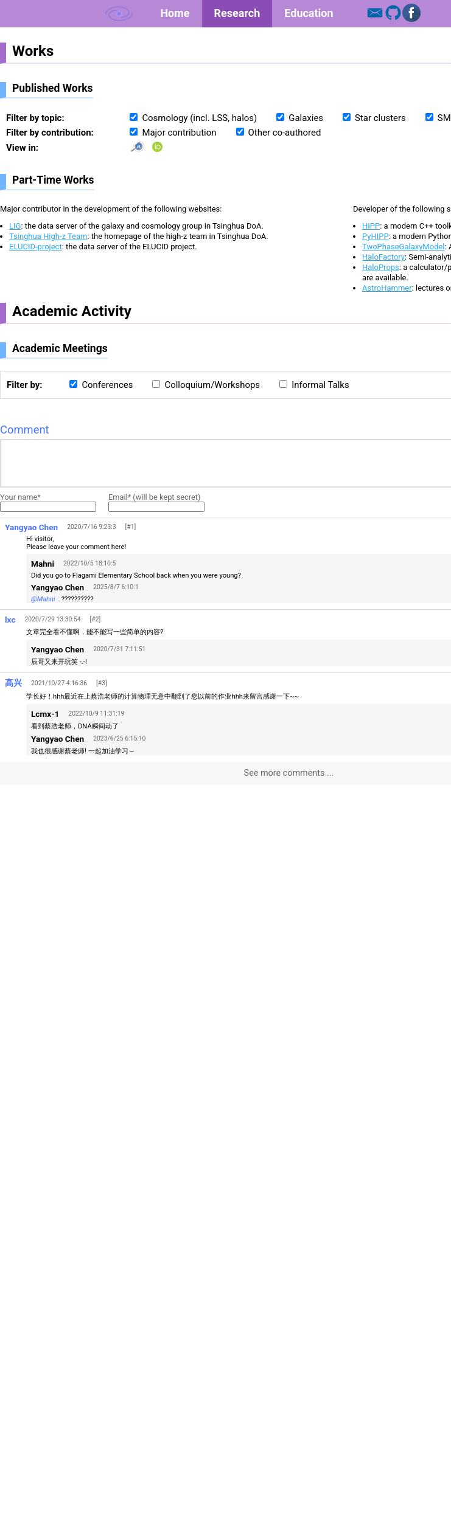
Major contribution (179, 132)
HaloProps (380, 267)
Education (308, 13)
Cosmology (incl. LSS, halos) (199, 117)
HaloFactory (383, 256)
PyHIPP (375, 236)
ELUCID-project (35, 246)
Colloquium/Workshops (212, 384)
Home (174, 13)
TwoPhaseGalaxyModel (403, 246)
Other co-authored (284, 132)
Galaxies (305, 117)
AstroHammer (387, 287)
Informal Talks (320, 384)
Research (237, 13)
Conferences (107, 384)
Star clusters (380, 117)
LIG (15, 225)
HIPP (371, 225)
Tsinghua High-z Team (48, 236)
